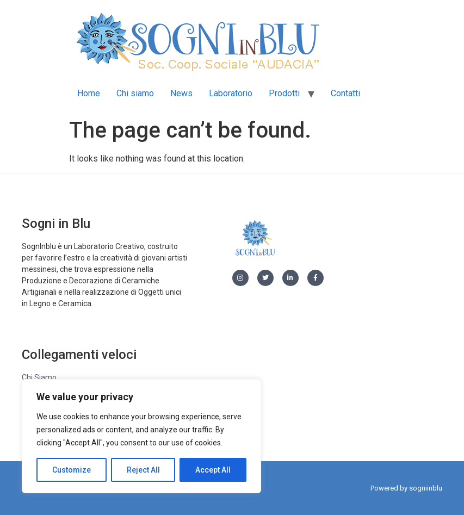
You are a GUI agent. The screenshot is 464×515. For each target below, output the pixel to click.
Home (88, 93)
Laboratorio (230, 93)
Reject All (143, 470)
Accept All (213, 470)
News (181, 93)
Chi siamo (135, 93)
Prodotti (284, 93)
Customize (71, 470)
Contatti (345, 93)
